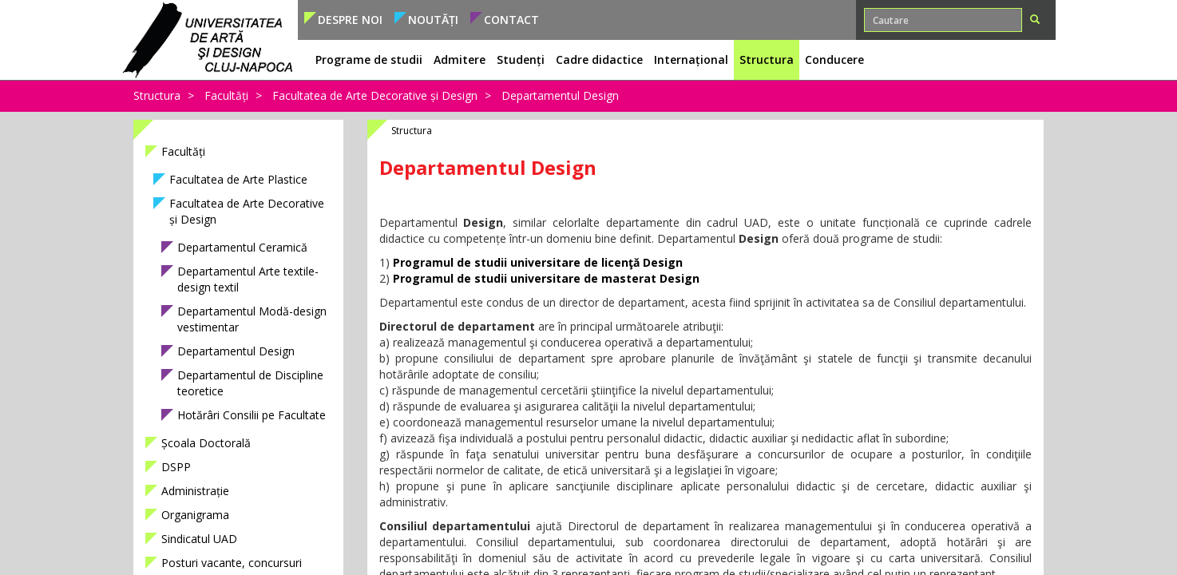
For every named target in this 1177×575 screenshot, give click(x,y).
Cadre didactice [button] (599, 59)
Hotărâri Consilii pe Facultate (251, 414)
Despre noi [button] (350, 19)
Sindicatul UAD (199, 538)
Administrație (195, 490)
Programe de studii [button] (368, 59)
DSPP (176, 466)
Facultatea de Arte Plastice (238, 179)
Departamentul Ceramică (242, 247)
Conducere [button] (834, 59)
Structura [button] (766, 59)
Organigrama (195, 514)
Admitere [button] (459, 59)
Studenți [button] (521, 59)
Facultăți (226, 95)
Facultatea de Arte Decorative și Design (375, 95)
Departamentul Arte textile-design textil (248, 279)
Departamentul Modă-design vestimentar (252, 319)
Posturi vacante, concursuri (231, 562)
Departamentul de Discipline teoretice (250, 383)
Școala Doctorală (206, 442)
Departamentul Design (560, 95)
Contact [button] (511, 19)
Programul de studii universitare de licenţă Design (538, 262)
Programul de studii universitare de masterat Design (546, 278)
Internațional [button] (691, 59)
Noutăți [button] (433, 19)
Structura (156, 95)
